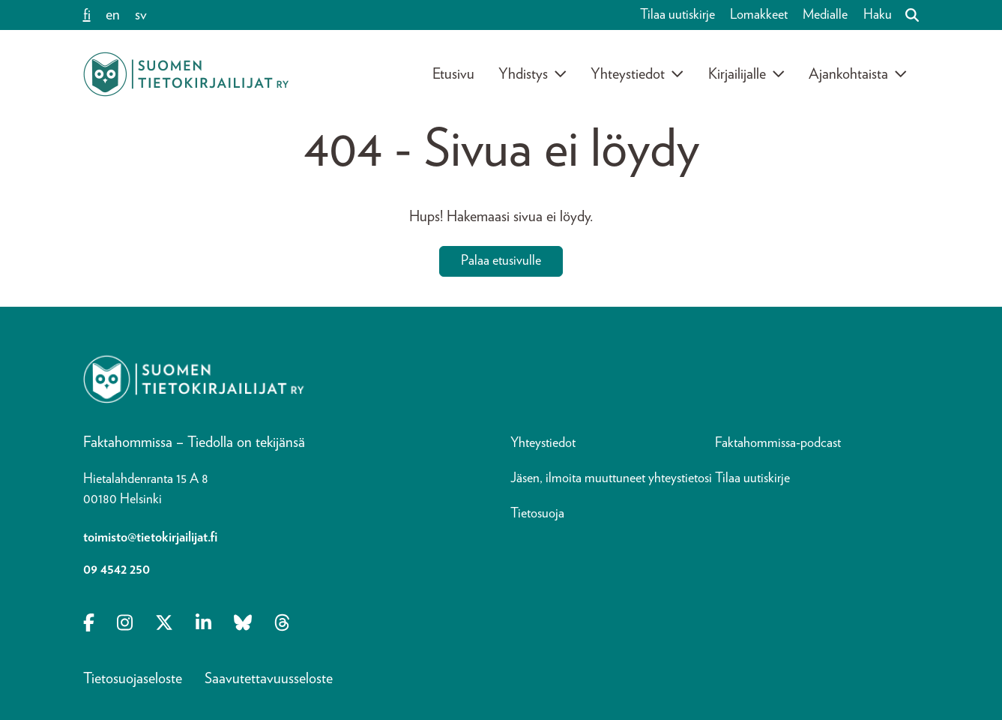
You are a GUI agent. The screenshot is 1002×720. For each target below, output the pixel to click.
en (113, 15)
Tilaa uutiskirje (677, 15)
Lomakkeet (759, 15)
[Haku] (906, 15)
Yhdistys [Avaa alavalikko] (532, 74)
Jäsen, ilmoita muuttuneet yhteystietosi (611, 478)
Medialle (825, 15)
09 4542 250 (116, 570)
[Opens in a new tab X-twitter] (164, 624)
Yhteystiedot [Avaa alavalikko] (637, 74)
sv (141, 15)
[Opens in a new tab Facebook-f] (88, 624)
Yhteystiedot (543, 443)
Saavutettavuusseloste (269, 678)
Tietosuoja (537, 513)
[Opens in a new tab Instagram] (125, 624)
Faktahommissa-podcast (778, 443)
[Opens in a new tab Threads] (282, 624)
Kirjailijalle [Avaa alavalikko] (746, 74)
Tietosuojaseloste (132, 678)
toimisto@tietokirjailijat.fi (150, 537)
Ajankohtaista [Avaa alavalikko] (858, 74)
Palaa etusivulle (501, 261)
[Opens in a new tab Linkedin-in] (203, 624)
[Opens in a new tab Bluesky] (243, 624)
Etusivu (453, 74)
